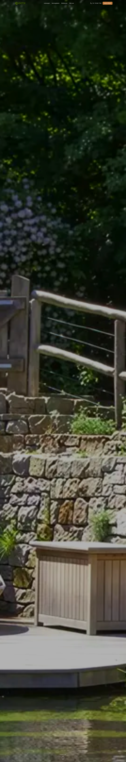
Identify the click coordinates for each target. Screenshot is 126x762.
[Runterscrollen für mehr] (63, 757)
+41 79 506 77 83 (95, 3)
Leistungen (47, 3)
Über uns (71, 3)
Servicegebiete (55, 3)
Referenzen (64, 3)
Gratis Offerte (107, 3)
